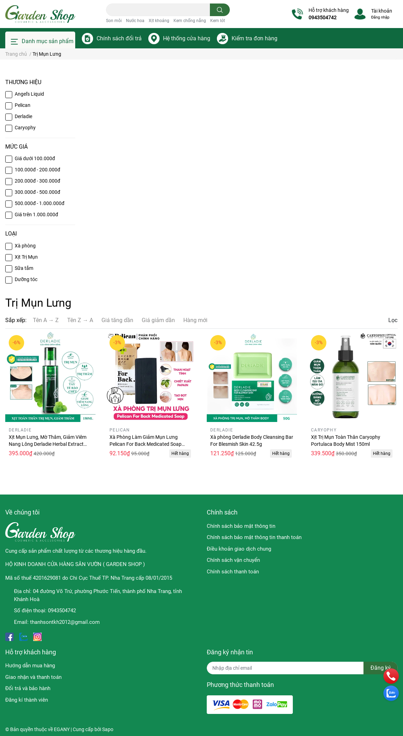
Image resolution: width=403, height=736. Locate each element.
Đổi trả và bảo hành (27, 688)
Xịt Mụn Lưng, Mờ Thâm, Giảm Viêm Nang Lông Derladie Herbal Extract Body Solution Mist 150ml (47, 444)
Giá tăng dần (117, 320)
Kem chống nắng (190, 20)
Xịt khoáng (159, 20)
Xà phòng (25, 245)
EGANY (62, 729)
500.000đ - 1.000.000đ (39, 203)
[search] (220, 10)
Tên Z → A (80, 320)
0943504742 (323, 17)
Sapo (107, 729)
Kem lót (217, 20)
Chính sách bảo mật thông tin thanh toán (254, 537)
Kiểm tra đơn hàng (254, 38)
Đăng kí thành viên (26, 700)
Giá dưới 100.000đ (35, 158)
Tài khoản (381, 11)
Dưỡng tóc (26, 279)
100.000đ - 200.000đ (37, 169)
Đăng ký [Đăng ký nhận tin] (380, 668)
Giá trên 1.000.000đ (36, 214)
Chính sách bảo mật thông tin (241, 526)
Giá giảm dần (158, 320)
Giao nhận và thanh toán (33, 677)
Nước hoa (135, 20)
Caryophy (25, 127)
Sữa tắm (24, 268)
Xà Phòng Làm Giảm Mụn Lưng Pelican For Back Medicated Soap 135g (145, 444)
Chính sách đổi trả (119, 38)
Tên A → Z (46, 320)
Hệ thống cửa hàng (186, 38)
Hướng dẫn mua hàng (30, 665)
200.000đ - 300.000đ (37, 181)
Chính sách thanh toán (233, 571)
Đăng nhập (380, 17)
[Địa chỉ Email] (302, 668)
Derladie (23, 116)
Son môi (114, 20)
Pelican (22, 105)
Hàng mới (195, 320)
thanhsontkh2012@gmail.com (65, 622)
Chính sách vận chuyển (233, 560)
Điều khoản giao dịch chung (239, 549)
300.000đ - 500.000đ (37, 192)
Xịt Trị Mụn (26, 257)
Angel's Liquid (29, 94)
